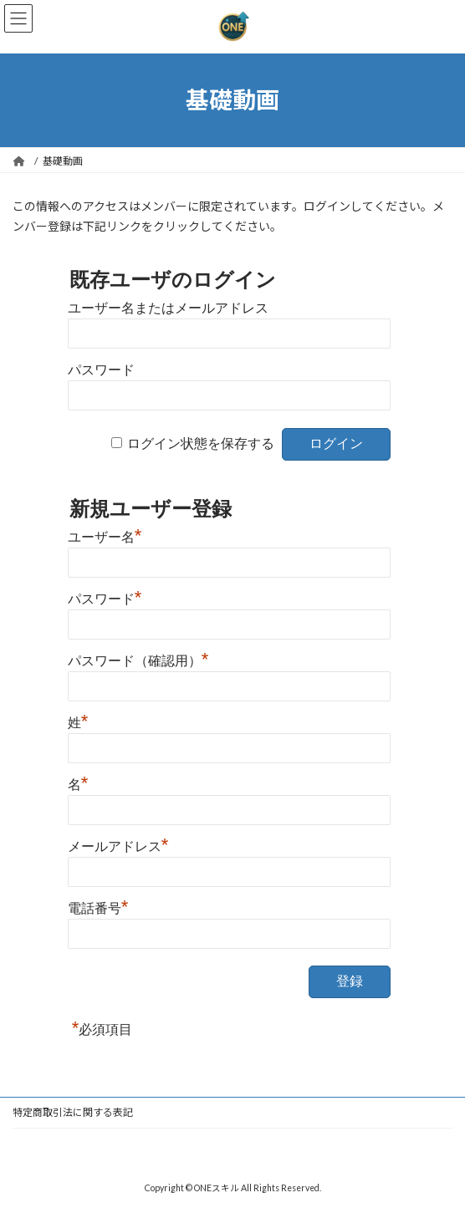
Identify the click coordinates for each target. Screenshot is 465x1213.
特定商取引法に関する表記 (73, 1112)
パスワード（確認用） (138, 659)
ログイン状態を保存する (200, 443)
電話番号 (98, 906)
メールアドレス (118, 844)
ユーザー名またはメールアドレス (168, 308)
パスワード (101, 370)
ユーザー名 (105, 535)
